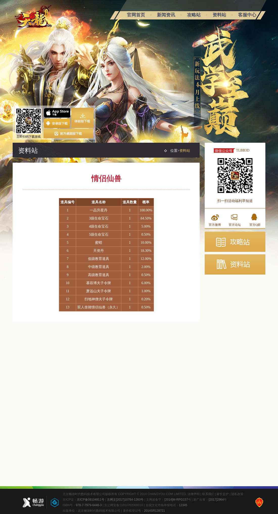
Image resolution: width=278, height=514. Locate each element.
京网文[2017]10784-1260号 (125, 499)
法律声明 (194, 494)
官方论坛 (235, 225)
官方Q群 (255, 225)
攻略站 (194, 14)
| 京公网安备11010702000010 (122, 505)
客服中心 (247, 14)
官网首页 (136, 14)
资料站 (219, 14)
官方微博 (215, 225)
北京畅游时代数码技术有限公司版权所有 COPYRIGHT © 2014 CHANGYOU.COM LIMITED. (125, 494)
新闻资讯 (166, 14)
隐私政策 (237, 494)
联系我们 (208, 494)
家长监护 (223, 494)
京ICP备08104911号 (90, 499)
